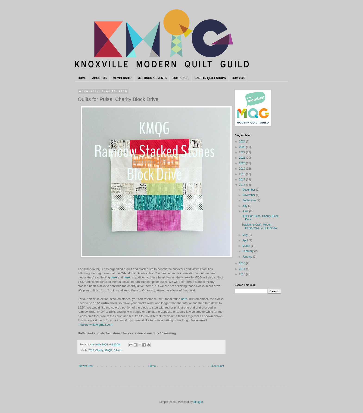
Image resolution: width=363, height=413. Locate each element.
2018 (242, 174)
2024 (242, 141)
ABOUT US (99, 78)
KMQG (108, 350)
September (249, 200)
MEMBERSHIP (122, 78)
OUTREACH (180, 78)
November (249, 195)
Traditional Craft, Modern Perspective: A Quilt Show (259, 226)
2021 (242, 157)
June (245, 211)
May (245, 234)
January (247, 256)
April (245, 240)
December (249, 189)
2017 (242, 179)
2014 (242, 269)
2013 (242, 274)
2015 (242, 263)
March (246, 245)
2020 (242, 163)
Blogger (198, 402)
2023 (242, 147)
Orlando (117, 350)
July (245, 206)
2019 (242, 168)
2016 (91, 350)
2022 (242, 152)
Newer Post (86, 366)
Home (152, 366)
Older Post (217, 366)
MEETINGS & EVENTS (152, 78)
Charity (99, 350)
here (114, 277)
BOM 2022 (238, 78)
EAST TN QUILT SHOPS (210, 78)
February (248, 251)
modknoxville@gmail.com (95, 324)
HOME (82, 78)
